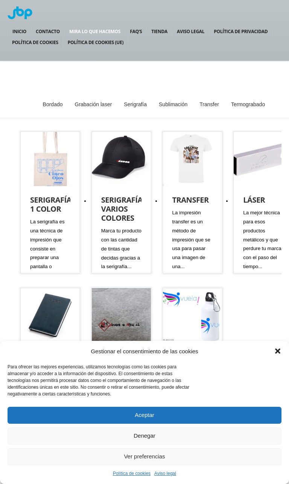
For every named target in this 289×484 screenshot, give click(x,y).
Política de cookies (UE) (95, 42)
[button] (277, 351)
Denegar (144, 435)
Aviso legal (165, 473)
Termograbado (248, 104)
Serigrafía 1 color (50, 204)
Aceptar (144, 415)
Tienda (159, 31)
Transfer (209, 104)
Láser (254, 200)
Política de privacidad (241, 31)
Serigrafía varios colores (122, 209)
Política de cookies (132, 473)
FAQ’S (136, 31)
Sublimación (173, 104)
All (28, 104)
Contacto (48, 31)
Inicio (19, 31)
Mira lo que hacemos (94, 31)
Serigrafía (135, 104)
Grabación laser (93, 104)
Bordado (53, 104)
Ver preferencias (144, 456)
